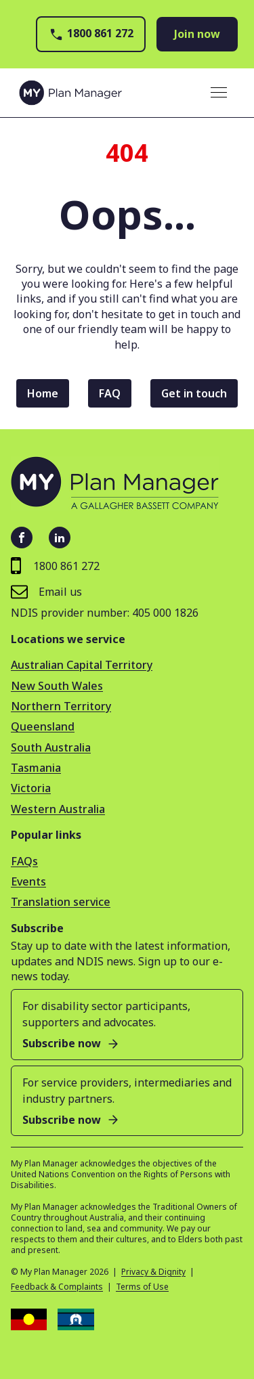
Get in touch (194, 393)
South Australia (51, 747)
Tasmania (36, 767)
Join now (197, 33)
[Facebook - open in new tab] (22, 537)
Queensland (43, 726)
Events (28, 881)
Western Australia (58, 809)
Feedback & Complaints (57, 1287)
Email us (46, 591)
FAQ (110, 393)
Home (42, 393)
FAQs (24, 861)
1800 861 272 (90, 34)
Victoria (31, 788)
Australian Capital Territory (81, 664)
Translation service (60, 901)
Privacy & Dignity (153, 1272)
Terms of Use (142, 1287)
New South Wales (57, 685)
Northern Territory (61, 706)
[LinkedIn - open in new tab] (59, 537)
